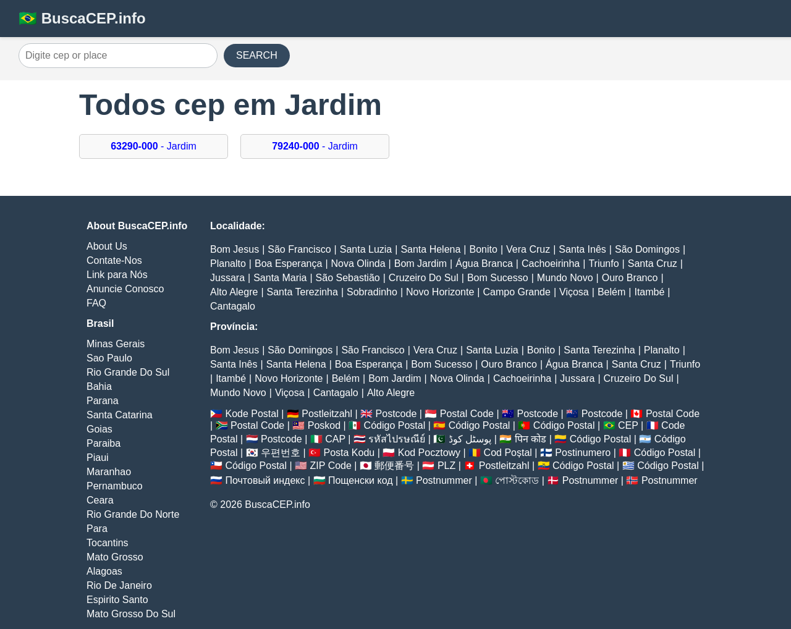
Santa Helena (430, 249)
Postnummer (444, 480)
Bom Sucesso (497, 277)
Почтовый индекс (265, 480)
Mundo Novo (565, 277)
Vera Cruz (528, 249)
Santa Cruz (652, 263)
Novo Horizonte (440, 292)
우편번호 (280, 452)
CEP (628, 425)
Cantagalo (232, 306)
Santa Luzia (366, 249)
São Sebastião (348, 277)
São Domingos (647, 249)
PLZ (446, 465)
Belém (611, 292)
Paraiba (104, 443)
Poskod (324, 425)
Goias (99, 429)
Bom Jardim (420, 263)
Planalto (228, 263)
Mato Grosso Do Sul (131, 614)
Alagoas (104, 571)
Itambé (649, 292)
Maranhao (109, 471)
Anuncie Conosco (125, 289)
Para (97, 528)
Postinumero (583, 452)
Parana (103, 400)
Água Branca (484, 263)
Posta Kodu (348, 452)
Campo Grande (516, 292)
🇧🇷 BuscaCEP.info (82, 18)
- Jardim (154, 146)
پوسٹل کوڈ (470, 439)
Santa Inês (582, 249)
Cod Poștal (508, 452)
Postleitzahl (327, 413)
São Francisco (299, 249)
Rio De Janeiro (119, 585)
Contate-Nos (114, 260)
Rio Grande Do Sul (128, 372)
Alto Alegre (234, 292)
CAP (335, 439)
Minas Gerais (116, 344)
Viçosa (574, 292)
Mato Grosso (115, 557)
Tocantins (108, 543)
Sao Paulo (109, 358)
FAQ (96, 303)
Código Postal (395, 425)
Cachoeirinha (551, 263)
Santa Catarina (120, 415)
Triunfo (603, 263)
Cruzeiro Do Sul (424, 277)
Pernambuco (115, 486)
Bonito (483, 249)
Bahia (99, 386)
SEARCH (256, 55)
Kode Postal (251, 413)
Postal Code (467, 413)
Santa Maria (280, 277)
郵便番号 (394, 465)
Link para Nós (117, 274)
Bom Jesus (234, 249)
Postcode (396, 413)
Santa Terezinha (302, 292)
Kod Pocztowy (429, 452)
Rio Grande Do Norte (133, 514)
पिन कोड (530, 439)
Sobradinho (372, 292)
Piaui (98, 457)
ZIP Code (331, 465)
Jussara (227, 277)
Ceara (100, 500)
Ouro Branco (630, 277)
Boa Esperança (288, 263)
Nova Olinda (358, 263)
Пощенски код (360, 480)
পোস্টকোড (517, 480)
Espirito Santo (117, 599)
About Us (107, 246)
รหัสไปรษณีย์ (396, 439)
